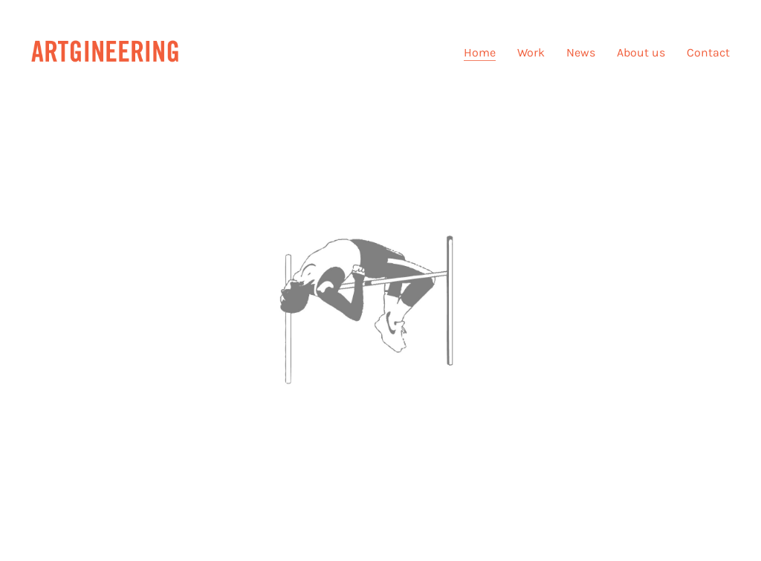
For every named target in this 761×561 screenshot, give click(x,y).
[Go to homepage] (105, 52)
